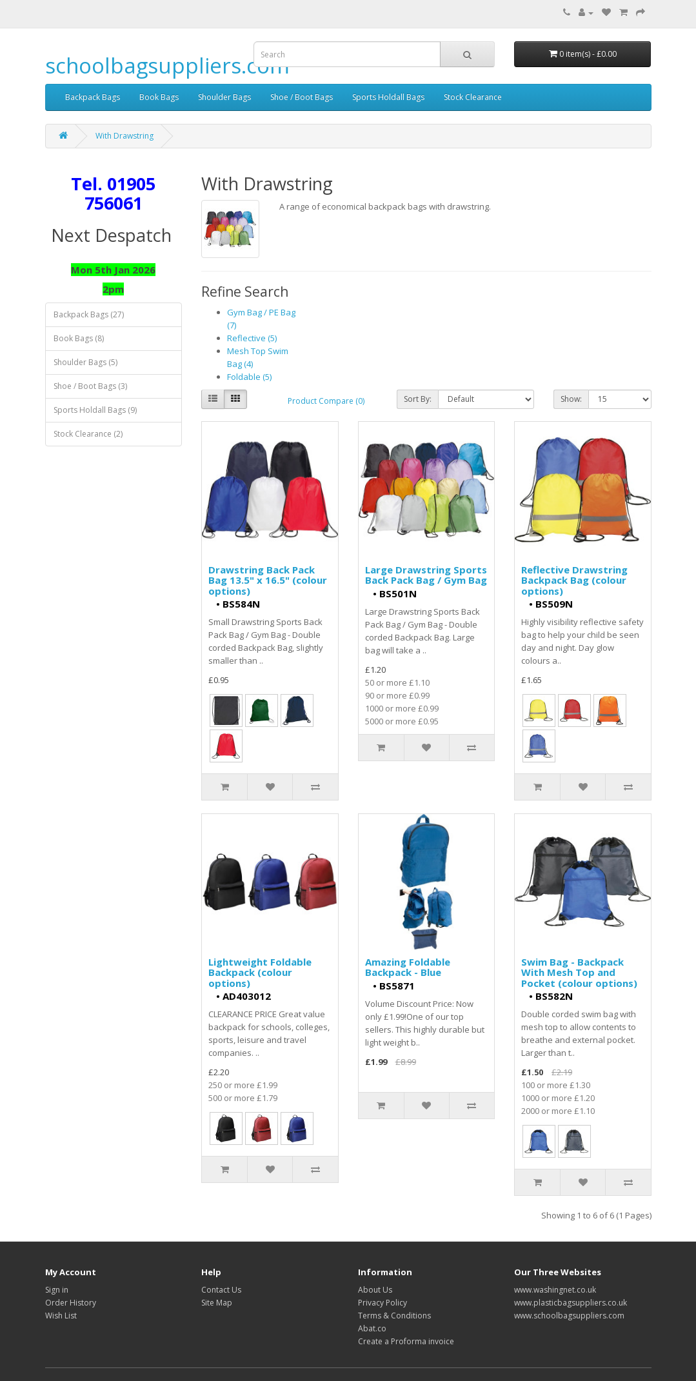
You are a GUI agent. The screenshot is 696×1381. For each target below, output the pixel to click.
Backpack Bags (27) (89, 314)
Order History (70, 1302)
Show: (571, 398)
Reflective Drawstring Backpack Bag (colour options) (574, 580)
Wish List (61, 1315)
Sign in (56, 1289)
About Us (375, 1289)
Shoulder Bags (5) (85, 362)
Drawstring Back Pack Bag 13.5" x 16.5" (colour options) (267, 580)
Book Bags (159, 97)
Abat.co (372, 1328)
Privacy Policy (382, 1302)
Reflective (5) (252, 338)
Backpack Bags (92, 97)
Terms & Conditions (394, 1315)
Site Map (216, 1302)
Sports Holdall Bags (388, 97)
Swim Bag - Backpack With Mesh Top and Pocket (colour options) (579, 972)
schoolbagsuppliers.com (167, 65)
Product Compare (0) (326, 400)
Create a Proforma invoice (406, 1341)
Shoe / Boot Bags (301, 97)
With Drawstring (124, 135)
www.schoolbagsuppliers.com (569, 1315)
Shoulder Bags (224, 97)
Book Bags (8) (79, 338)
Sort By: (418, 398)
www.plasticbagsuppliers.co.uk (570, 1302)
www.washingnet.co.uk (555, 1289)
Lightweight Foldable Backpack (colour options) (260, 972)
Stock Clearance (473, 97)
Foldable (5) (249, 377)
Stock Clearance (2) (88, 433)
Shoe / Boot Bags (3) (90, 386)
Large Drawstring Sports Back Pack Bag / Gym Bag (426, 575)
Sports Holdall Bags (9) (95, 409)
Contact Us (221, 1289)
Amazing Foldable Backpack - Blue (407, 967)
